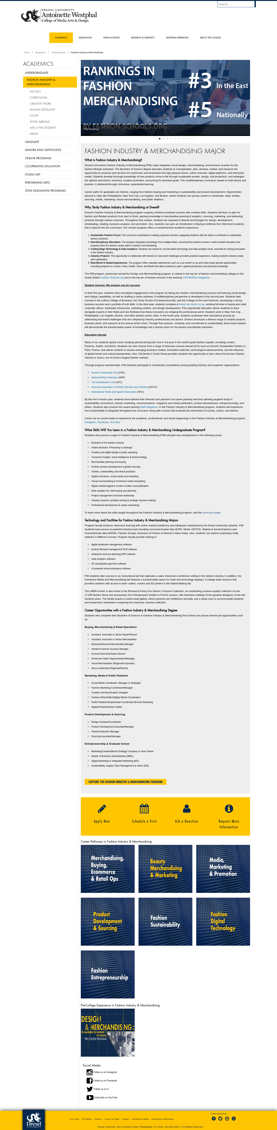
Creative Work (40, 103)
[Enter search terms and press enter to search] (238, 4)
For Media (87, 1119)
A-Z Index (74, 1119)
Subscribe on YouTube (105, 1097)
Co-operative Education (42, 166)
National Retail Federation (104, 377)
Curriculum (38, 97)
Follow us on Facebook (105, 1080)
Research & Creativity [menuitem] (142, 37)
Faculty (35, 91)
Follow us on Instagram (105, 1072)
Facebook (102, 422)
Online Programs (38, 158)
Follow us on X (101, 1089)
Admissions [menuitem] (85, 37)
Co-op (34, 115)
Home (27, 52)
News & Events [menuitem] (111, 37)
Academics (40, 52)
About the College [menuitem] (210, 37)
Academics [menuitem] (61, 37)
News (34, 134)
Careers (98, 1119)
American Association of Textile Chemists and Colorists (119, 387)
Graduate (32, 142)
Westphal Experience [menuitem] (177, 37)
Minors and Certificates (43, 150)
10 (194, 138)
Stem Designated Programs (45, 190)
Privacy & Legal (111, 1119)
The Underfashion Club (103, 382)
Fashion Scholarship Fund (104, 372)
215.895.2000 (172, 1127)
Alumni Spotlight (42, 109)
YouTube (115, 422)
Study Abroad (40, 121)
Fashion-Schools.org (112, 277)
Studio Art (32, 174)
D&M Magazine (149, 407)
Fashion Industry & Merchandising (41, 82)
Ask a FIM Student (43, 127)
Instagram (90, 422)
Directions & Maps (140, 1119)
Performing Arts (37, 182)
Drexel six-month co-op (191, 304)
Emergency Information (163, 1119)
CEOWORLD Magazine (196, 277)
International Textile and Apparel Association (114, 392)
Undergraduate (58, 52)
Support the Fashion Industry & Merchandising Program (125, 782)
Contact (125, 1119)
